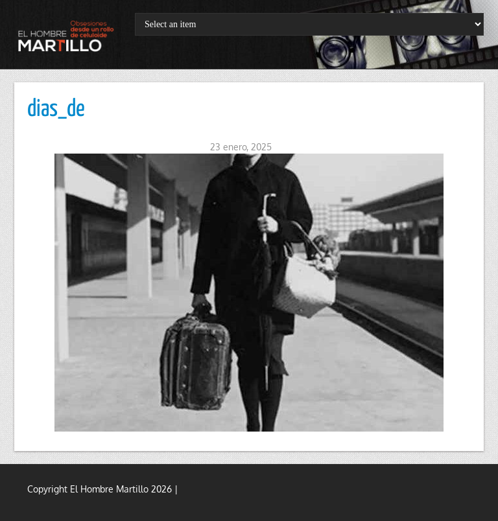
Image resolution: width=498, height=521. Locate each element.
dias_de (56, 109)
